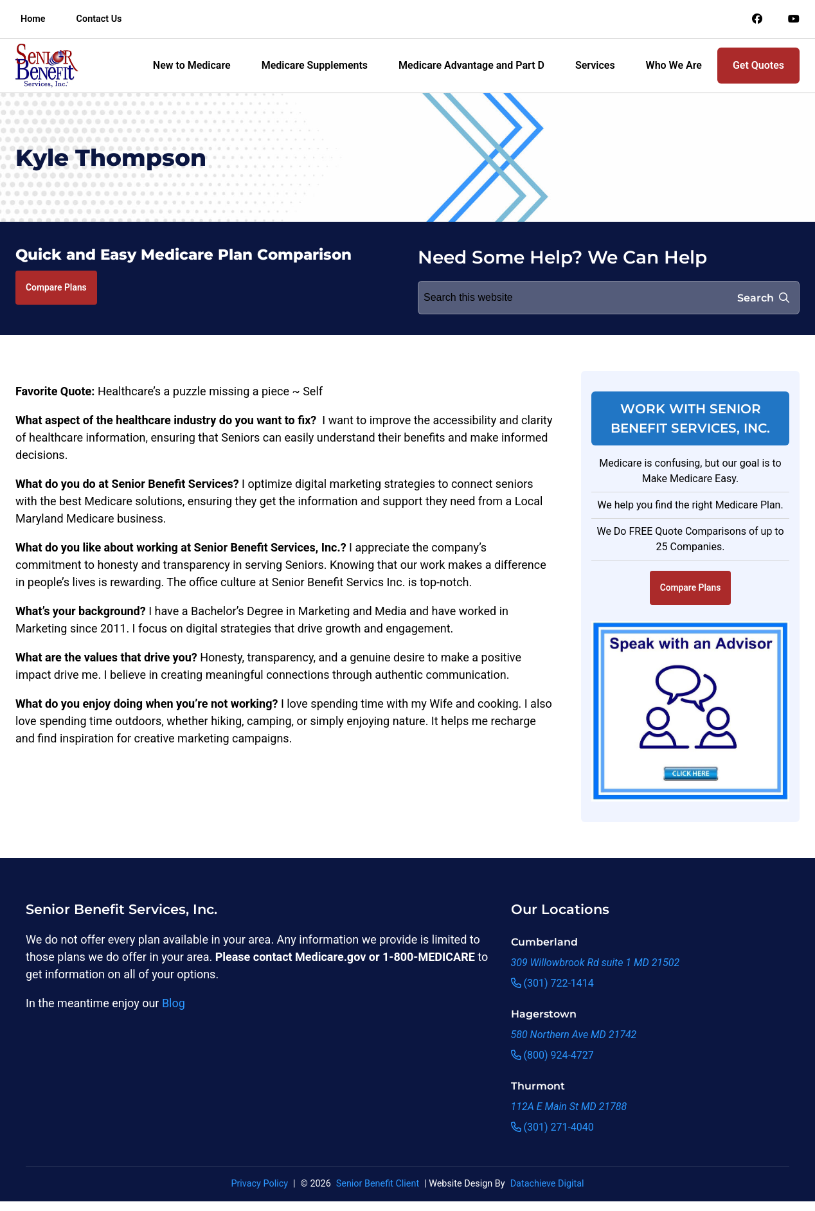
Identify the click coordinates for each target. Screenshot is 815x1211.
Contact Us (99, 18)
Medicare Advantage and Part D (471, 65)
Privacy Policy (259, 1183)
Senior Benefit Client (377, 1183)
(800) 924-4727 (552, 1055)
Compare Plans (56, 287)
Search (763, 298)
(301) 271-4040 (552, 1127)
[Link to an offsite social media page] (757, 19)
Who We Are (674, 65)
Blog (173, 1003)
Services (595, 65)
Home (33, 18)
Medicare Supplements (315, 65)
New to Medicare (192, 65)
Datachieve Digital (547, 1183)
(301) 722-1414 (552, 983)
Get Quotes (758, 65)
